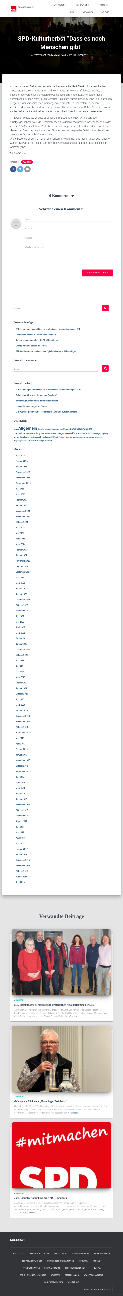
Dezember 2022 (23, 599)
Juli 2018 (20, 777)
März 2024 (20, 544)
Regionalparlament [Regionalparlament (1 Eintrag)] (20, 441)
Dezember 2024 (23, 511)
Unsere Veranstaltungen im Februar (31, 346)
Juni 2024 (20, 527)
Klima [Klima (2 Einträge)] (69, 433)
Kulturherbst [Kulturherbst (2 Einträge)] (24, 437)
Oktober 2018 (22, 766)
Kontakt (105, 12)
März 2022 (20, 633)
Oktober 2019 (22, 727)
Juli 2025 (20, 489)
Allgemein (27, 162)
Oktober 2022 (22, 605)
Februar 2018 (22, 793)
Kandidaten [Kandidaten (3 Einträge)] (50, 433)
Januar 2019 (21, 755)
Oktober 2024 (22, 522)
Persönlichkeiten (52, 1268)
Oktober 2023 (22, 566)
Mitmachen (89, 12)
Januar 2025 (21, 505)
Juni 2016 (20, 882)
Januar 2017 (21, 854)
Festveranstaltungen (32, 1261)
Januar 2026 (21, 467)
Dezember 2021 (23, 649)
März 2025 (20, 494)
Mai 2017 (20, 832)
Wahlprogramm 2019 (93, 1275)
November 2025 (23, 478)
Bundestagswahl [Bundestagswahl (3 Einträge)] (52, 429)
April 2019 (20, 744)
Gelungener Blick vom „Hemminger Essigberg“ (36, 335)
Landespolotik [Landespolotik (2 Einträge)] (35, 437)
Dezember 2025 (23, 472)
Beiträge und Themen (39, 1254)
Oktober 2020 (22, 694)
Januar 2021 (21, 688)
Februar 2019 (22, 749)
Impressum (83, 1261)
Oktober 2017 (22, 810)
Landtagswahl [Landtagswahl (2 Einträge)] (47, 437)
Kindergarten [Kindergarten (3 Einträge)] (61, 433)
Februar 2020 (22, 710)
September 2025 (23, 483)
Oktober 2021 (22, 655)
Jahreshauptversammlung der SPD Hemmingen (37, 340)
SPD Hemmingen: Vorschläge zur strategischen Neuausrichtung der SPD (48, 329)
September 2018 (23, 771)
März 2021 (20, 677)
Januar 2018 (21, 799)
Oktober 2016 (22, 871)
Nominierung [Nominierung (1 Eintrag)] (77, 437)
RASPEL (97, 1268)
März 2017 (20, 843)
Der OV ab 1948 (60, 1254)
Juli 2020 (20, 699)
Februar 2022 (22, 638)
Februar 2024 (22, 550)
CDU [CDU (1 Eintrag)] (61, 429)
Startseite (55, 1275)
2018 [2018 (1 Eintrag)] (16, 429)
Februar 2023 (22, 588)
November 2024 (23, 516)
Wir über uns (60, 5)
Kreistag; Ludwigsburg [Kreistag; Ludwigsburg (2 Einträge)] (95, 433)
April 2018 (20, 782)
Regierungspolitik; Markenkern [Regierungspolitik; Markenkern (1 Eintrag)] (92, 437)
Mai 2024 (20, 533)
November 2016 (23, 866)
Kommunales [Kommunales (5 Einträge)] (78, 433)
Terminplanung (82, 5)
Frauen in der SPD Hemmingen (60, 1261)
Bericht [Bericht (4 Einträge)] (41, 429)
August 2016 (21, 877)
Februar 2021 (22, 683)
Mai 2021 (20, 672)
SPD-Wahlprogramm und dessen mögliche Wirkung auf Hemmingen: (46, 351)
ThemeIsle (108, 1289)
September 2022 (23, 611)
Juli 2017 (20, 827)
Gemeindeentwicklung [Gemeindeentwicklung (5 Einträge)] (81, 429)
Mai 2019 (20, 738)
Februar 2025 (22, 500)
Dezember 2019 (23, 716)
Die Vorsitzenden (102, 1254)
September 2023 (23, 572)
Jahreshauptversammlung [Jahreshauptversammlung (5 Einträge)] (27, 433)
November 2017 (23, 805)
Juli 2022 (20, 616)
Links (72, 12)
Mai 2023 (20, 577)
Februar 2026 (22, 461)
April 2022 (20, 627)
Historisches (102, 5)
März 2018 (20, 788)
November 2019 (23, 721)
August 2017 (21, 821)
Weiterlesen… (74, 1016)
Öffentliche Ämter (31, 1268)
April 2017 (20, 838)
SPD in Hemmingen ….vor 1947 (33, 1275)
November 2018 (23, 760)
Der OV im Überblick (81, 1254)
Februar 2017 (22, 849)
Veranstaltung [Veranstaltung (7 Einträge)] (35, 440)
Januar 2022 (21, 644)
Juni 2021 (20, 666)
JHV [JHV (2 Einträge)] (42, 433)
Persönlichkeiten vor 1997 (77, 1268)
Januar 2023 (21, 594)
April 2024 (20, 539)
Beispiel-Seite (19, 1254)
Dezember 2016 (23, 860)
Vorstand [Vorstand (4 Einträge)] (47, 440)
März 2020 (20, 705)
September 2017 (23, 816)
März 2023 (20, 583)
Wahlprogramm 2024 (53, 1282)
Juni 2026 (20, 455)
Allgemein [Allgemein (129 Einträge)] (27, 428)
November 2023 (23, 561)
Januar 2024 (21, 555)
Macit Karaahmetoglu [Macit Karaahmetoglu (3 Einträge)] (62, 437)
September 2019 (23, 732)
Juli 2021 (20, 660)
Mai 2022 (20, 622)
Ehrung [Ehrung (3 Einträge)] (66, 429)
